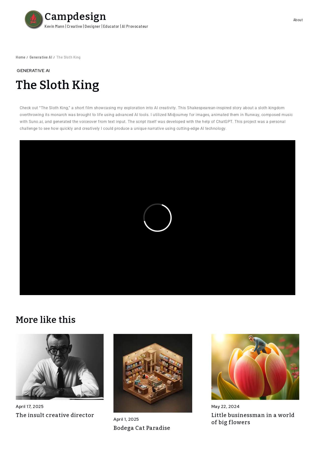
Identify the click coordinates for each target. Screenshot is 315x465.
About (298, 19)
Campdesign (75, 17)
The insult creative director (55, 415)
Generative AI (33, 70)
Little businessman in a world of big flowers (253, 419)
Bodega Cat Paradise (141, 428)
